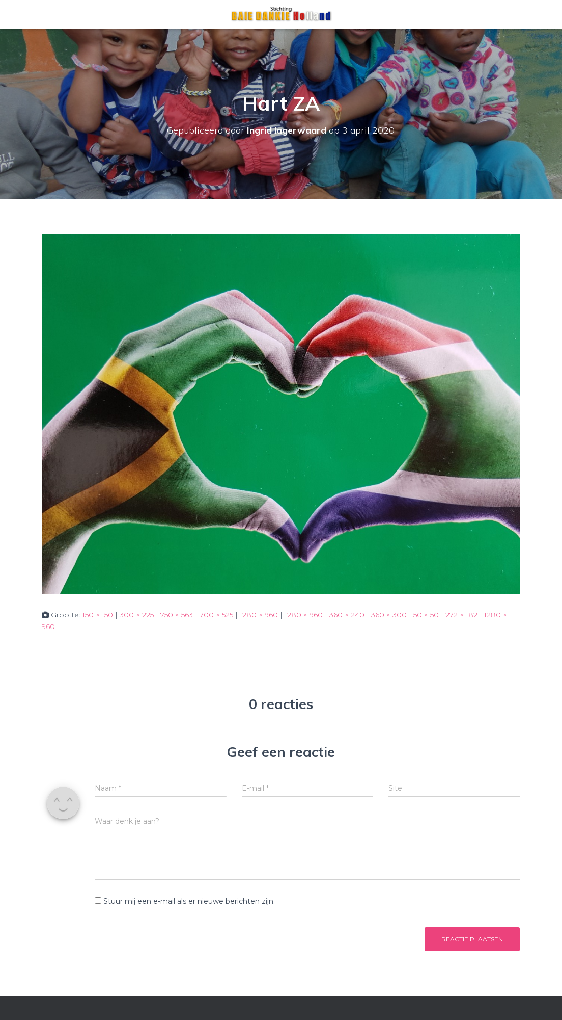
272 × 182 (461, 614)
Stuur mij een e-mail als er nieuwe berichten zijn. (189, 901)
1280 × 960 (259, 614)
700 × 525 (216, 614)
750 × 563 (176, 614)
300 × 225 (137, 614)
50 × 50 (426, 614)
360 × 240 (346, 614)
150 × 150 (97, 614)
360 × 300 (389, 614)
